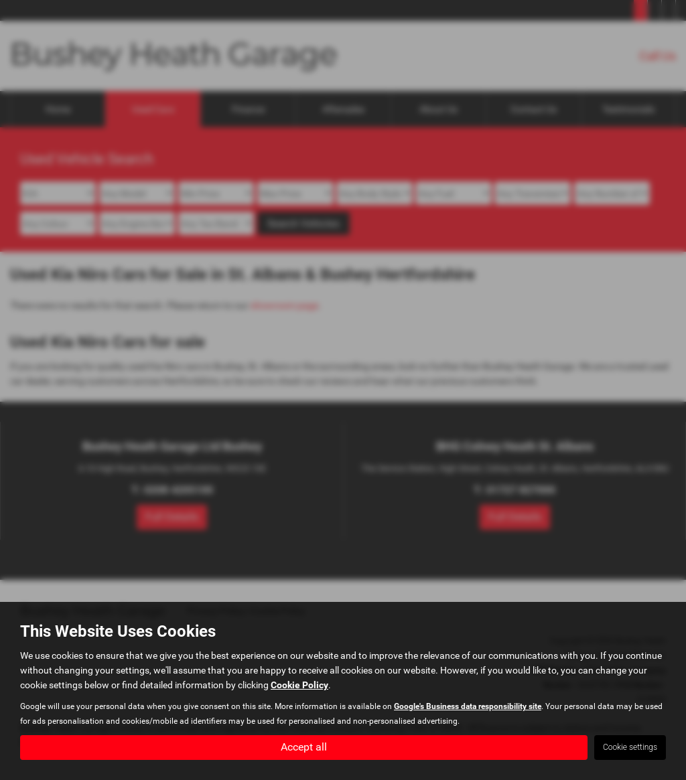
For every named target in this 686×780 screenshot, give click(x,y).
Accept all (304, 746)
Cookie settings (630, 747)
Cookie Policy (299, 685)
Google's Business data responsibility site (467, 706)
